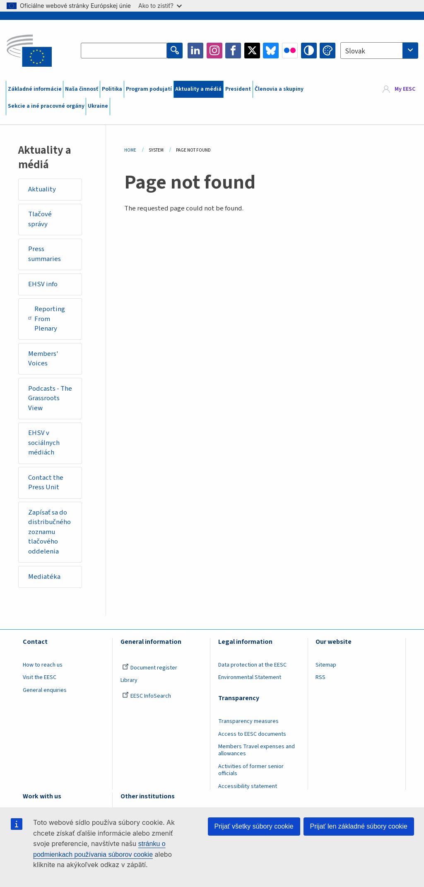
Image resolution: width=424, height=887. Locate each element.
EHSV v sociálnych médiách (44, 442)
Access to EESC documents (252, 734)
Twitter (252, 50)
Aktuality (42, 189)
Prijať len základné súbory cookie (358, 826)
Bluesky (271, 50)
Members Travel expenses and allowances (256, 750)
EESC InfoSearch (146, 696)
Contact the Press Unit (45, 483)
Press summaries (44, 254)
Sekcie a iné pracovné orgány (46, 106)
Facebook (233, 50)
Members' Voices (43, 359)
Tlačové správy (40, 219)
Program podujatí (149, 89)
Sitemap (326, 665)
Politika (112, 89)
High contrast (309, 50)
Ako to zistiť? (160, 5)
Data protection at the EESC (252, 665)
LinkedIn (195, 50)
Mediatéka (44, 577)
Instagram (214, 50)
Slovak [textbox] (355, 51)
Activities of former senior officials (251, 770)
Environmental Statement (249, 677)
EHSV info (43, 284)
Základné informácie (35, 89)
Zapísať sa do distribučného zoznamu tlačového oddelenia (49, 532)
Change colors (327, 50)
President (238, 89)
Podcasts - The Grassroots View (50, 398)
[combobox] (379, 50)
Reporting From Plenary (46, 319)
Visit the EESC (39, 677)
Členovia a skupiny (279, 89)
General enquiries (45, 690)
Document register (149, 668)
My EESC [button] (405, 89)
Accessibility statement (247, 786)
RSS (320, 677)
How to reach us (43, 665)
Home (130, 150)
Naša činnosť (81, 89)
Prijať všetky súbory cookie (254, 826)
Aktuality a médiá (198, 89)
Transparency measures (248, 721)
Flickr (290, 50)
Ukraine (98, 106)
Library (128, 680)
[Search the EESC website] (124, 50)
